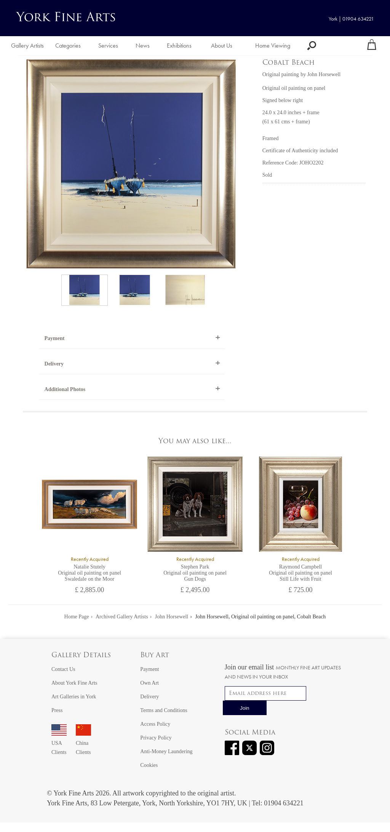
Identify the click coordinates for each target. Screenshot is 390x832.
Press (57, 710)
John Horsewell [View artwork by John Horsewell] (324, 74)
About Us (221, 45)
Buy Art (154, 655)
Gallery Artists (27, 45)
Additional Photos (65, 389)
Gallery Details (81, 655)
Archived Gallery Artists (122, 617)
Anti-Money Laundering (166, 751)
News (143, 45)
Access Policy (155, 724)
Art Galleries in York (73, 696)
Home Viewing (272, 45)
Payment (55, 338)
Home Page (76, 617)
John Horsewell (172, 617)
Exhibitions (179, 45)
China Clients (83, 743)
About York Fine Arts (74, 683)
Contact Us (63, 669)
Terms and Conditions (163, 710)
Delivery (54, 364)
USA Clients (59, 743)
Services (108, 45)
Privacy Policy (155, 738)
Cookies (149, 765)
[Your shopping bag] (372, 45)
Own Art (149, 683)
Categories (68, 45)
